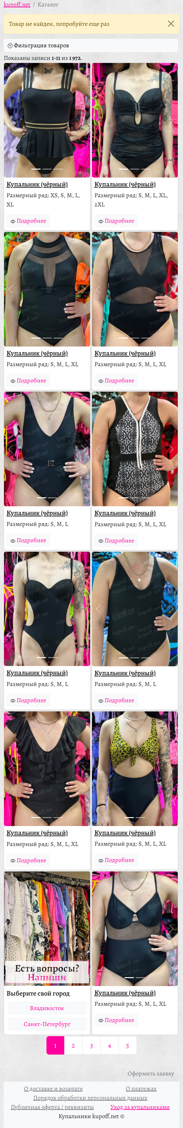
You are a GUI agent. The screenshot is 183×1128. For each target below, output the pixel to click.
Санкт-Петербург (47, 1024)
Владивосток (47, 1008)
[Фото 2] (47, 169)
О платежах (141, 1088)
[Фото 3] (58, 169)
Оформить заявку (151, 1073)
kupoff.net (17, 4)
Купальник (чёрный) (37, 184)
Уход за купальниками (140, 1107)
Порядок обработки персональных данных (90, 1098)
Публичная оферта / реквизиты (52, 1107)
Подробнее (28, 221)
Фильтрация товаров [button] (38, 45)
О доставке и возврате (53, 1088)
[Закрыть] (171, 23)
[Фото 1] (36, 169)
